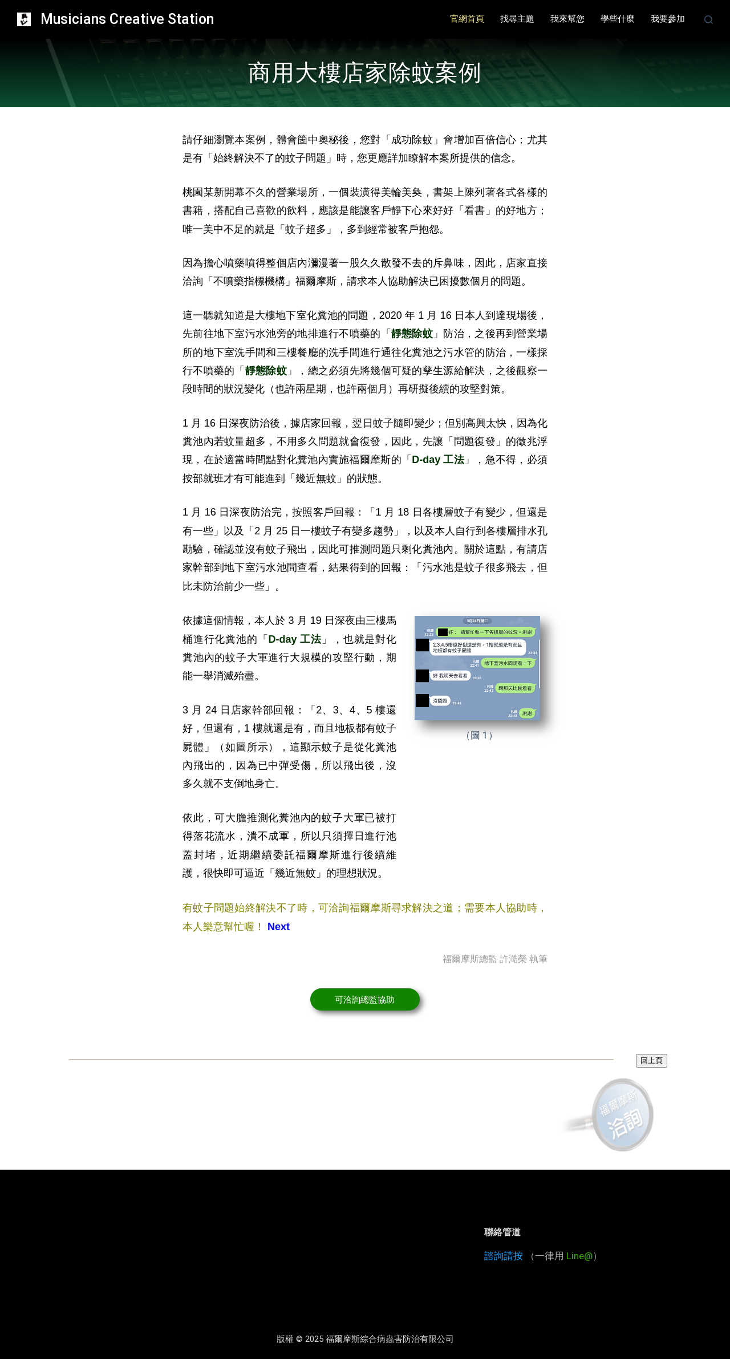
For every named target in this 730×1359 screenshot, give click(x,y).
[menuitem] (467, 19)
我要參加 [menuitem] (668, 19)
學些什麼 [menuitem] (618, 19)
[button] (364, 999)
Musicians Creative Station (127, 19)
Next (278, 926)
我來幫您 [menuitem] (567, 19)
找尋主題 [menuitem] (517, 19)
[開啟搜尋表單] (708, 19)
